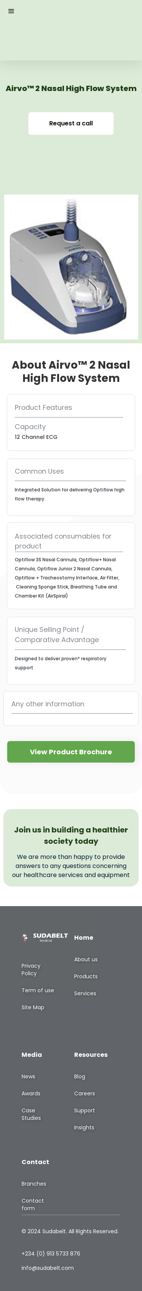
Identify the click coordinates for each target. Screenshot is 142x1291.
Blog (79, 1076)
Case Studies (31, 1114)
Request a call (71, 123)
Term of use (38, 990)
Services (85, 993)
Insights (84, 1127)
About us (86, 959)
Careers (84, 1093)
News (28, 1076)
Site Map (33, 1007)
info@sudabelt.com (48, 1268)
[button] (11, 11)
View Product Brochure (71, 752)
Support (84, 1110)
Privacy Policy (31, 969)
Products (86, 976)
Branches (34, 1184)
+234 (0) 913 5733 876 (51, 1253)
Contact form (33, 1204)
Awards (31, 1093)
